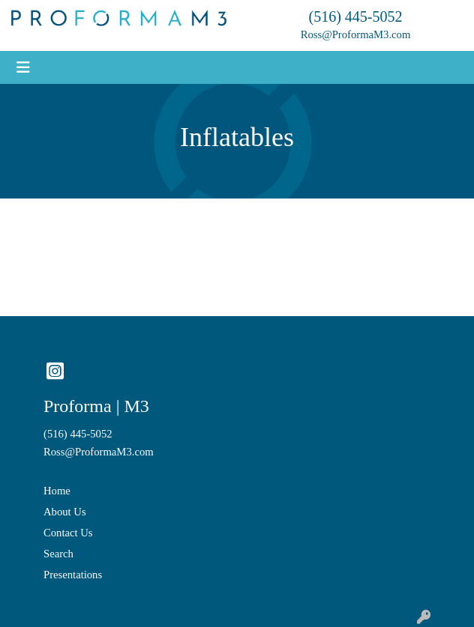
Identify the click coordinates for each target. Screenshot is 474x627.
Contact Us (68, 533)
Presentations (73, 575)
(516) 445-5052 (356, 16)
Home (57, 491)
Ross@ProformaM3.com (356, 34)
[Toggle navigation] (23, 67)
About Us (65, 512)
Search (59, 554)
